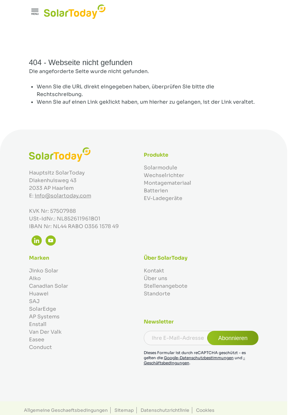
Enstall (38, 324)
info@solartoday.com (63, 195)
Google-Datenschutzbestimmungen (199, 357)
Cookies (205, 410)
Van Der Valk (45, 332)
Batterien (156, 190)
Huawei (38, 293)
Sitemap (124, 410)
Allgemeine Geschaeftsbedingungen (66, 410)
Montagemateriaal (167, 183)
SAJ (34, 301)
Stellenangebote (165, 286)
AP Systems (44, 316)
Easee (36, 339)
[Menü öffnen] (35, 12)
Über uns (155, 278)
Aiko (35, 278)
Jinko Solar (43, 270)
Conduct (40, 347)
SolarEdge (42, 309)
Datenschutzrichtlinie (165, 410)
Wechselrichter (164, 175)
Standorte (157, 293)
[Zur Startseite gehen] (75, 11)
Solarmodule (160, 167)
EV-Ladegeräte (163, 198)
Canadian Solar (48, 286)
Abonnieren (232, 338)
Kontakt (154, 270)
